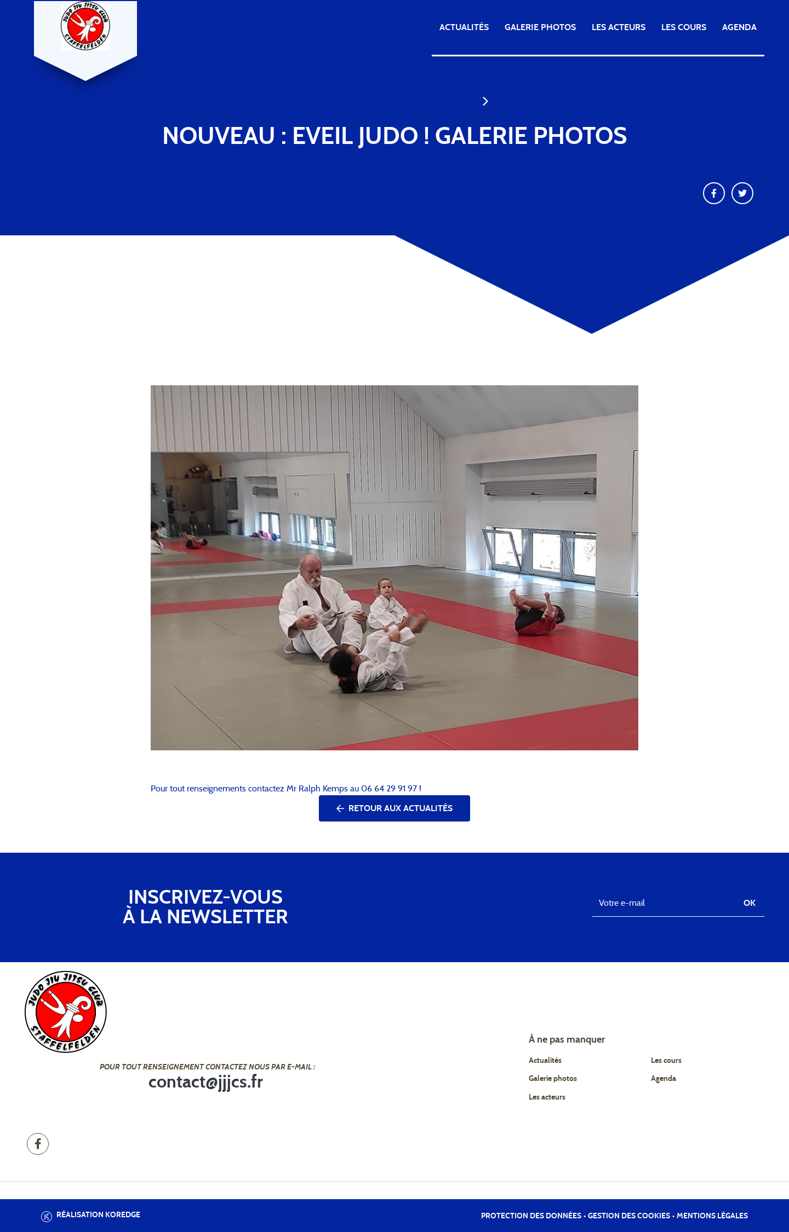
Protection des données (531, 1216)
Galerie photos (540, 27)
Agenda (739, 27)
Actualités (464, 27)
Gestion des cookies (629, 1216)
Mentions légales (712, 1216)
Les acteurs (618, 27)
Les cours (683, 27)
